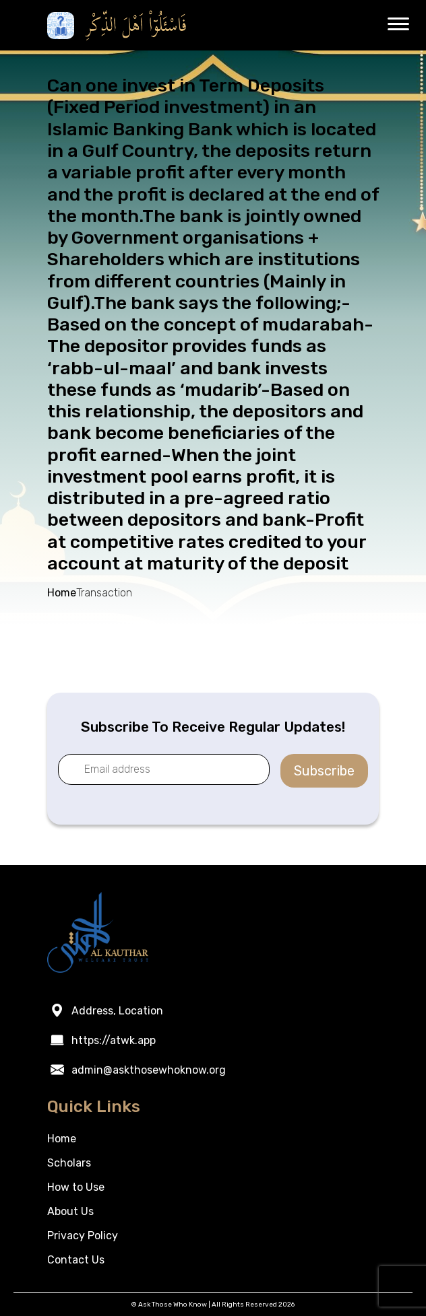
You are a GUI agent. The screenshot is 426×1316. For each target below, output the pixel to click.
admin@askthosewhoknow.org (148, 1070)
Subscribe (324, 771)
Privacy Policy (82, 1235)
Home (61, 592)
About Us (70, 1211)
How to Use (75, 1187)
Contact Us (75, 1259)
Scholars (69, 1162)
